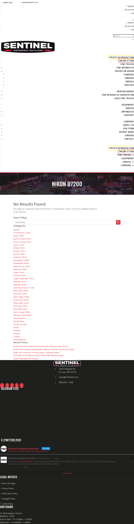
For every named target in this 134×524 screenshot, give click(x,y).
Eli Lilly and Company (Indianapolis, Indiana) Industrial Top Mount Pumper (43, 349)
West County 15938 (21, 312)
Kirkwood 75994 (20, 269)
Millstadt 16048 (19, 284)
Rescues (129, 85)
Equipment (128, 104)
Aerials (130, 81)
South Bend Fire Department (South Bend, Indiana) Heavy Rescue (40, 346)
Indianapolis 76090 (21, 263)
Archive (16, 229)
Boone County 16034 (22, 239)
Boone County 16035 (22, 242)
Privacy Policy (8, 488)
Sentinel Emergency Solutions (22, 458)
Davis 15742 (18, 245)
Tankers (129, 78)
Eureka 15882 (19, 254)
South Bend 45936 (21, 300)
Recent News (126, 132)
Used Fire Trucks (124, 98)
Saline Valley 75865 (21, 297)
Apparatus (128, 111)
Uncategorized (19, 339)
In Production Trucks (22, 232)
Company (129, 121)
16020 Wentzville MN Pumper (25, 358)
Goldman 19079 (20, 257)
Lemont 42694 (19, 275)
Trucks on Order (124, 71)
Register (131, 6)
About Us (128, 125)
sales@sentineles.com (30, 2)
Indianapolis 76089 (21, 260)
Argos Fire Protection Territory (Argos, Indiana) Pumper (36, 352)
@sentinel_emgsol (43, 458)
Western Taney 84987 (22, 315)
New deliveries (125, 91)
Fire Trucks (127, 64)
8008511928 (7, 2)
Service (130, 108)
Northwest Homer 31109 (23, 288)
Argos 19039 (18, 236)
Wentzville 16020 (20, 306)
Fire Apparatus (125, 67)
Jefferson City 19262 (21, 266)
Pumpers (129, 74)
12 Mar (55, 458)
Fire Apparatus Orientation (118, 95)
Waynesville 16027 (21, 303)
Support (129, 115)
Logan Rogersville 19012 (23, 278)
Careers (129, 135)
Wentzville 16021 (20, 309)
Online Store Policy (10, 493)
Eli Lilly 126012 (19, 251)
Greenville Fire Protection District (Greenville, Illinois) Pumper (38, 355)
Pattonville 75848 (20, 290)
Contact (129, 139)
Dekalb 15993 (19, 248)
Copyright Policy (9, 498)
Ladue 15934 (18, 272)
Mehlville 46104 (19, 281)
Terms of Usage (8, 483)
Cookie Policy (7, 503)
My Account (129, 9)
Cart (132, 13)
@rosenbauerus (26, 461)
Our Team (128, 128)
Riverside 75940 (20, 294)
